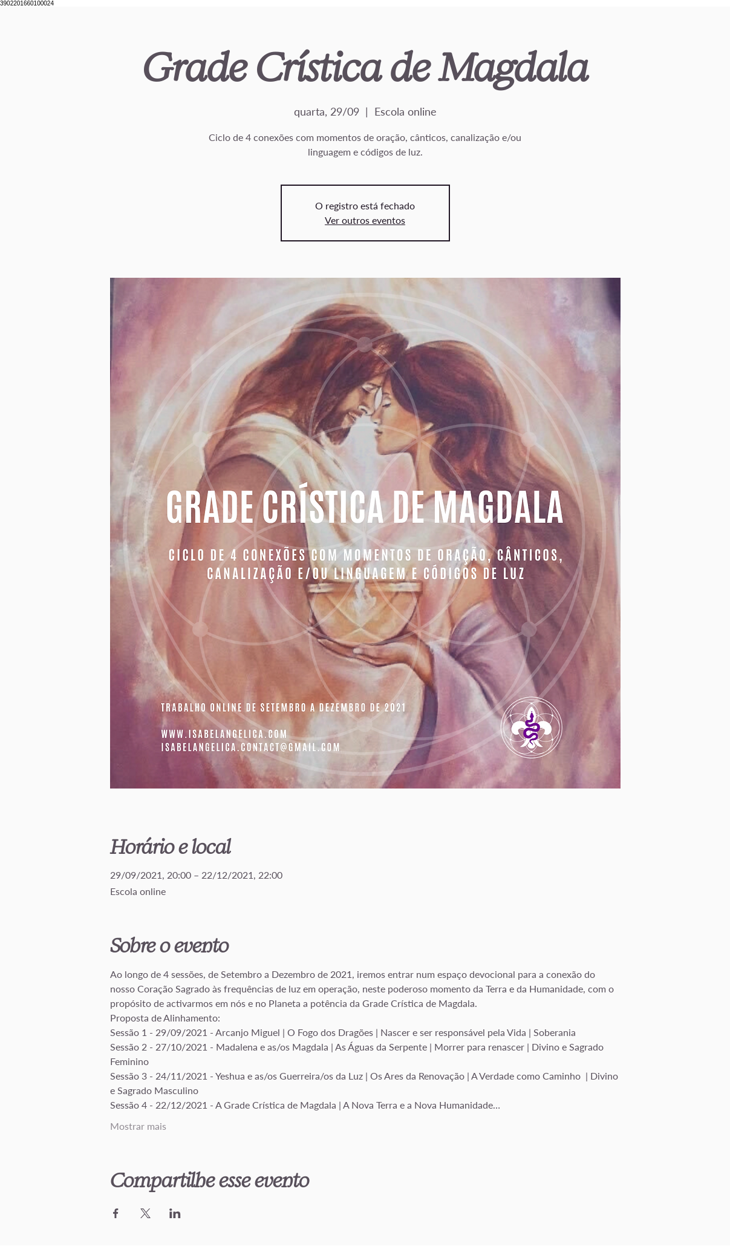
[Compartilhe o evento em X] (145, 1213)
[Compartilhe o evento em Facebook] (116, 1213)
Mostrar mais (138, 1126)
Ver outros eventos (365, 220)
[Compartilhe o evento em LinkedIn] (175, 1213)
